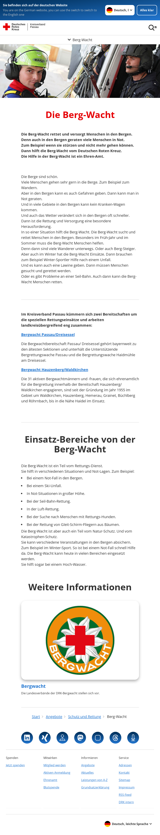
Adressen (125, 765)
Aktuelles (87, 773)
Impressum (127, 787)
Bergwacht (33, 686)
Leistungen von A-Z (94, 780)
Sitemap (124, 780)
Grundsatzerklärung (95, 787)
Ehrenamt (50, 780)
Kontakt (124, 773)
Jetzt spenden (15, 765)
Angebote (88, 765)
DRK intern (126, 802)
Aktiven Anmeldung (56, 773)
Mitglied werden (54, 765)
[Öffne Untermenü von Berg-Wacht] (80, 39)
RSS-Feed (125, 795)
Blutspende (51, 787)
